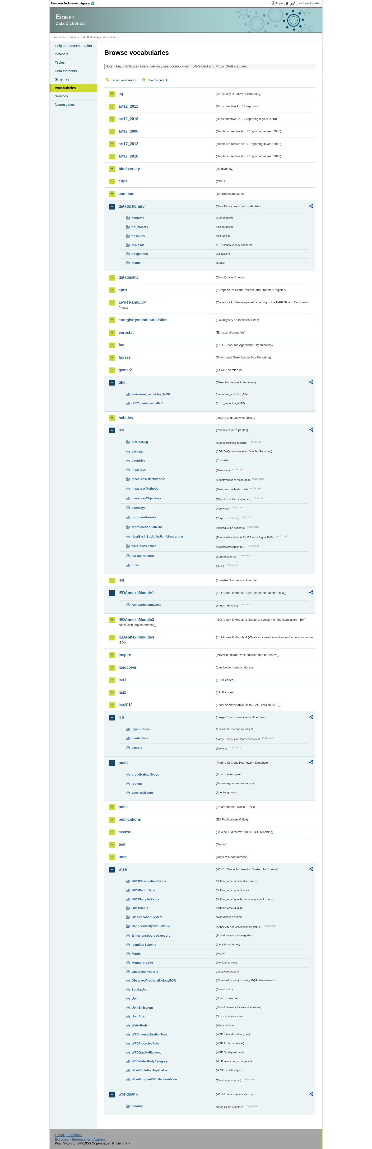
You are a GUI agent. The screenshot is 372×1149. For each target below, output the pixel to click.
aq (121, 94)
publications (130, 819)
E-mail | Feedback (68, 1135)
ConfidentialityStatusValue (151, 926)
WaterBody (140, 1025)
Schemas (62, 79)
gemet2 (125, 370)
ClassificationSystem (147, 917)
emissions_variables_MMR (151, 394)
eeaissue (138, 245)
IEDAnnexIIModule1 (136, 593)
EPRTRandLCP (132, 302)
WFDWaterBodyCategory (150, 1061)
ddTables (138, 236)
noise (124, 807)
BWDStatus (140, 908)
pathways (138, 508)
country (137, 1106)
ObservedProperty (145, 971)
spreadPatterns (143, 556)
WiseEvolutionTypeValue (149, 1070)
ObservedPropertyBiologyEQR (154, 980)
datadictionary (131, 206)
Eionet (73, 37)
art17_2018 (128, 156)
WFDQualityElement (146, 1052)
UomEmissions (142, 1007)
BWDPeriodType (143, 890)
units (135, 565)
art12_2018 (128, 119)
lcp (121, 717)
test (122, 844)
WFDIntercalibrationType (149, 1034)
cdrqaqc (138, 451)
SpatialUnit (140, 989)
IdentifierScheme (144, 944)
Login (279, 3)
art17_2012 (128, 144)
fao (121, 345)
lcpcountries (141, 729)
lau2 (122, 692)
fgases (125, 357)
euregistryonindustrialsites (143, 320)
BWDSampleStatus (145, 899)
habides (126, 418)
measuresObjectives (146, 498)
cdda (123, 181)
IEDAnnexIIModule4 (136, 637)
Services (61, 96)
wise (123, 869)
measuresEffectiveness (148, 479)
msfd (123, 763)
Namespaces (65, 104)
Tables (60, 62)
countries (138, 460)
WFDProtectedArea (145, 1043)
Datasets (61, 54)
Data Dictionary (90, 37)
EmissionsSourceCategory (151, 935)
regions (137, 783)
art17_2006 (128, 131)
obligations (140, 254)
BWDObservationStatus (149, 881)
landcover (128, 667)
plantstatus (140, 738)
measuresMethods (145, 488)
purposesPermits (144, 517)
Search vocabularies (124, 80)
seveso (125, 832)
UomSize (138, 1016)
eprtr (123, 290)
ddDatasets (140, 227)
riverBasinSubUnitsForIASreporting (157, 536)
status (136, 263)
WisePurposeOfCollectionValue (154, 1079)
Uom (135, 998)
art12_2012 (128, 106)
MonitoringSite (142, 962)
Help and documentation (73, 46)
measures (139, 469)
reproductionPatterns (147, 527)
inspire (125, 655)
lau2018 (126, 705)
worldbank (128, 1094)
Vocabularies (65, 88)
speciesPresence (144, 546)
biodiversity (129, 169)
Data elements (66, 71)
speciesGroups (142, 792)
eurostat (126, 332)
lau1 (122, 680)
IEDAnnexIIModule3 (136, 620)
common (127, 194)
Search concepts (158, 80)
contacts (138, 218)
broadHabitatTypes (145, 774)
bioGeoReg (140, 442)
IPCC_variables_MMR (147, 403)
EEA (74, 3)
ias (121, 430)
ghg (122, 382)
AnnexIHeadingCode (146, 604)
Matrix (136, 953)
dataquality (129, 277)
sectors (137, 747)
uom (123, 857)
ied (121, 580)
